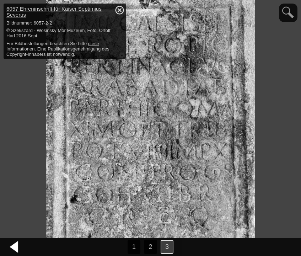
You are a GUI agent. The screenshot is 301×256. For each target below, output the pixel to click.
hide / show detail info (119, 10)
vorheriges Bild (14, 247)
